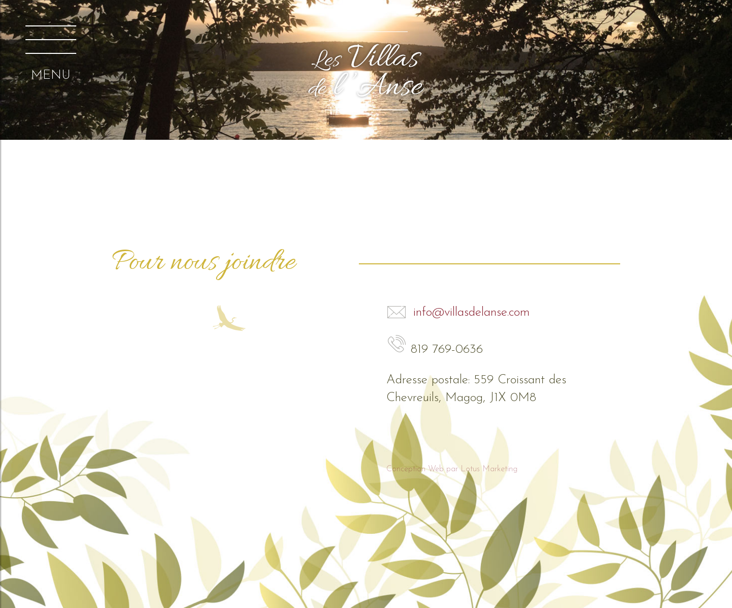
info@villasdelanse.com (458, 312)
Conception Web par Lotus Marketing (451, 469)
